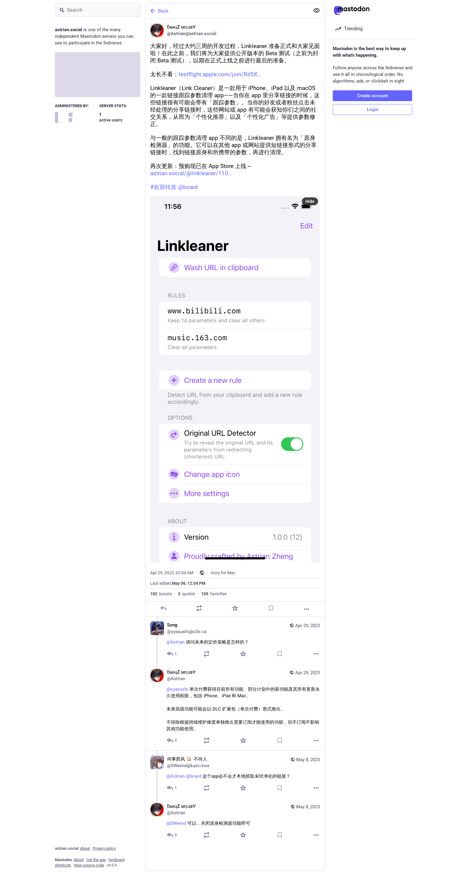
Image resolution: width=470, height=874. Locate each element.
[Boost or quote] (199, 608)
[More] (306, 609)
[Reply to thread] (172, 653)
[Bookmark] (271, 608)
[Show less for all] (316, 10)
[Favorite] (235, 608)
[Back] (226, 10)
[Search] (97, 10)
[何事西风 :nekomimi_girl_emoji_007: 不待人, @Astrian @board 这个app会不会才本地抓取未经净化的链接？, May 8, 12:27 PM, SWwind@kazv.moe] (235, 774)
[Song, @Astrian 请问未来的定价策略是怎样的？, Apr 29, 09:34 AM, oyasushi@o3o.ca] (235, 640)
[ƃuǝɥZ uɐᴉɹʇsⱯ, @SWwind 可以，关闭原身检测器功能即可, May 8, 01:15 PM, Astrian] (235, 821)
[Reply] (163, 608)
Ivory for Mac (223, 572)
